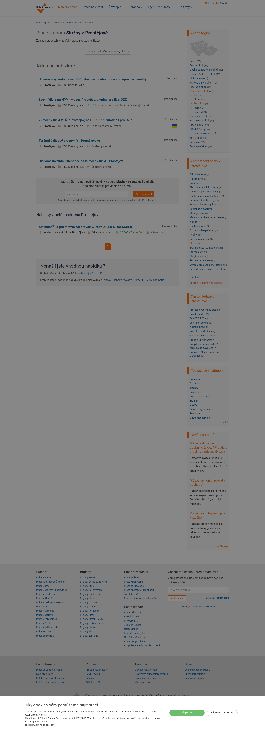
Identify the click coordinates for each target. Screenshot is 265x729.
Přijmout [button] (187, 712)
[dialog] (132, 712)
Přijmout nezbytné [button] (222, 712)
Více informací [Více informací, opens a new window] (44, 721)
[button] (94, 724)
